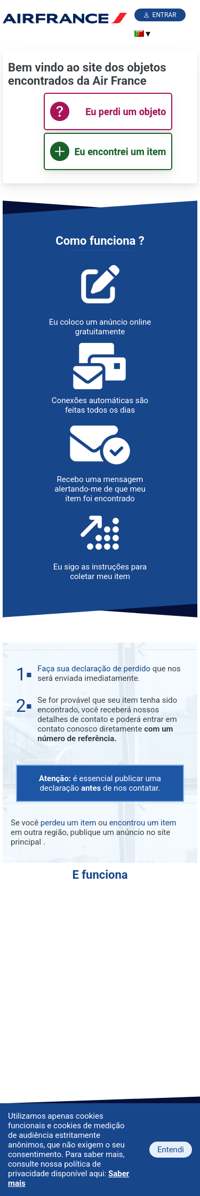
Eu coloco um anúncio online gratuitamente (100, 326)
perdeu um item (69, 823)
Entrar (165, 15)
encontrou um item (143, 823)
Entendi (170, 1149)
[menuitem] (139, 33)
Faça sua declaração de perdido (93, 668)
